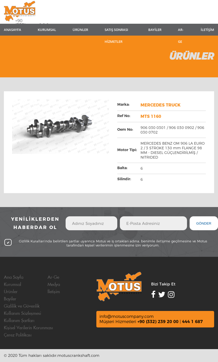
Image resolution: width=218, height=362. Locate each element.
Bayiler (10, 299)
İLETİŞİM (207, 29)
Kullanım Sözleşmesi (22, 313)
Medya (54, 284)
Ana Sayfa (13, 277)
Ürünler (11, 291)
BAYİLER (154, 29)
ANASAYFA (12, 29)
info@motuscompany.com (126, 316)
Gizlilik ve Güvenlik (22, 306)
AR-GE (180, 31)
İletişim (54, 291)
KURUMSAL (47, 29)
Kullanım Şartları (19, 320)
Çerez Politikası (18, 335)
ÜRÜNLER (80, 29)
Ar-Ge (53, 277)
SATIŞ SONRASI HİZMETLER (116, 31)
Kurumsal (12, 284)
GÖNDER (204, 223)
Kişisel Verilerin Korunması (28, 328)
